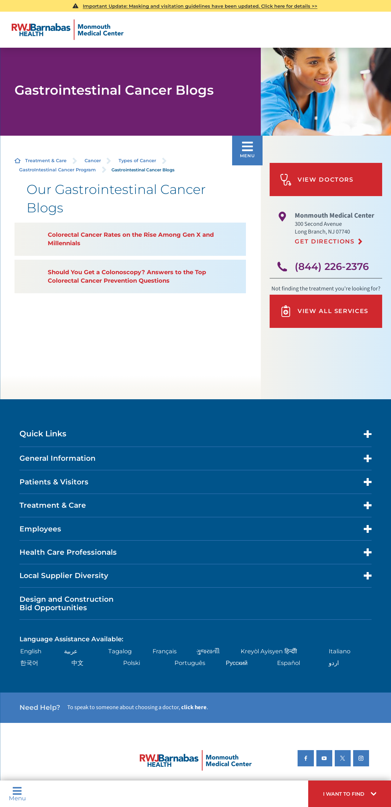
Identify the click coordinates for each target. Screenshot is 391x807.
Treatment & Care (46, 160)
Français (165, 651)
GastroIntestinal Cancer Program (57, 169)
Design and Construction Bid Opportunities (66, 603)
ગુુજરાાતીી (208, 651)
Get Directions (324, 241)
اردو (334, 662)
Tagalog (120, 651)
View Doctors (316, 179)
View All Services (324, 311)
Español (288, 662)
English (30, 651)
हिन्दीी (290, 651)
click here (194, 707)
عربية (70, 651)
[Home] (67, 29)
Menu (17, 794)
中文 (77, 662)
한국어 (29, 662)
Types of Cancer (137, 160)
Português (189, 662)
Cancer (93, 160)
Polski (131, 662)
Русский (236, 662)
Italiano (339, 651)
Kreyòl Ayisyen (262, 651)
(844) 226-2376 (332, 266)
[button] (349, 794)
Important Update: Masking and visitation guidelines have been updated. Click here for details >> (200, 6)
